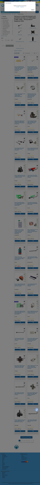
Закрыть (32, 9)
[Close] (34, 2)
